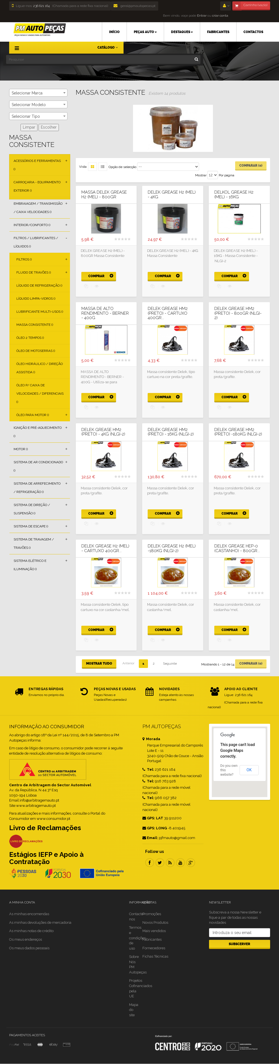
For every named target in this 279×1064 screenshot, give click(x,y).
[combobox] (38, 93)
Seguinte (170, 663)
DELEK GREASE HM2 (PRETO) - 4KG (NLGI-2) (103, 432)
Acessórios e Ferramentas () (37, 165)
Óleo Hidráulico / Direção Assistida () (39, 368)
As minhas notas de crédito (31, 931)
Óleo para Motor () (32, 415)
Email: (150, 838)
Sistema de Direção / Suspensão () (32, 509)
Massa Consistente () (34, 325)
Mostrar (201, 175)
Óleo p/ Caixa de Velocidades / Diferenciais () (40, 393)
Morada (151, 739)
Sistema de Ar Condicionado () (38, 466)
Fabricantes (152, 939)
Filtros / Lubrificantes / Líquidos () (36, 242)
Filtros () (24, 259)
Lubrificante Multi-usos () (39, 312)
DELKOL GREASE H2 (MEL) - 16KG (233, 194)
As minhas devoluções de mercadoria (40, 922)
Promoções (151, 914)
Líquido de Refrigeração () (39, 285)
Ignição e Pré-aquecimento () (38, 432)
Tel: (148, 769)
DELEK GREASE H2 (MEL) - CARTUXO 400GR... (105, 548)
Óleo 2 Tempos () (30, 338)
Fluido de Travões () (33, 272)
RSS (170, 862)
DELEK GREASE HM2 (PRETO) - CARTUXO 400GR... (168, 313)
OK (249, 770)
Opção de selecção (122, 167)
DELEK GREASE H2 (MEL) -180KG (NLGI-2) (172, 548)
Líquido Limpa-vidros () (35, 299)
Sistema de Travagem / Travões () (34, 543)
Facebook (149, 862)
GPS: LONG (154, 828)
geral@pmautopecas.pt (134, 6)
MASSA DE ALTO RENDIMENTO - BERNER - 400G (105, 313)
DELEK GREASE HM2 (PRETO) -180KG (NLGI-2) (238, 432)
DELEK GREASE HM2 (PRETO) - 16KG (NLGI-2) (171, 432)
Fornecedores (153, 948)
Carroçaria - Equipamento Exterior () (37, 186)
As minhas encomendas (29, 914)
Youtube (180, 862)
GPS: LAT (152, 818)
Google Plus (190, 862)
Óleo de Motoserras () (35, 351)
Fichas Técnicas (155, 956)
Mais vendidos (154, 931)
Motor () (21, 449)
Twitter (159, 862)
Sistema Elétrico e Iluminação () (30, 565)
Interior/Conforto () (32, 225)
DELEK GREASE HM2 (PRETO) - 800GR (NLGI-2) (238, 313)
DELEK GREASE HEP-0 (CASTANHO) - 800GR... (237, 548)
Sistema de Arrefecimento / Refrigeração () (37, 488)
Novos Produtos (155, 922)
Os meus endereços (25, 939)
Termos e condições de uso (137, 937)
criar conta (220, 15)
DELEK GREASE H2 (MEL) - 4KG (172, 194)
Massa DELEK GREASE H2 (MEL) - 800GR (104, 194)
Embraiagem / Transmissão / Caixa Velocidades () (38, 208)
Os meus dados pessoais (29, 948)
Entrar (201, 15)
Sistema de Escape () (31, 526)
